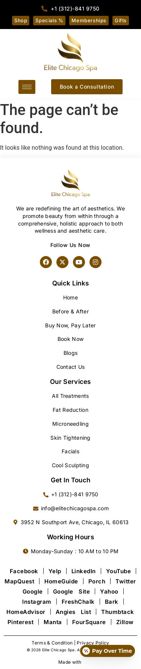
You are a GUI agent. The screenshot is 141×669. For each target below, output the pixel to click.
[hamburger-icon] (26, 87)
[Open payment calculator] (107, 651)
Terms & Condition (52, 643)
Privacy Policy (93, 643)
